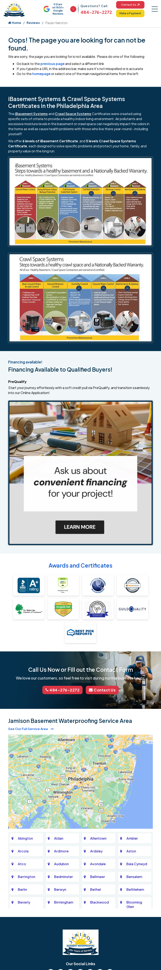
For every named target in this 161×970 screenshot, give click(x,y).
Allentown (98, 838)
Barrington (26, 876)
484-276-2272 (96, 12)
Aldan (58, 838)
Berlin (22, 889)
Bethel (95, 889)
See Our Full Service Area (31, 729)
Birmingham (63, 902)
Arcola (23, 851)
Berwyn (60, 889)
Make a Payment (130, 13)
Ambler (132, 838)
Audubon (61, 864)
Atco (22, 864)
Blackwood (99, 902)
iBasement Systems (31, 114)
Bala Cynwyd (136, 864)
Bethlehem (135, 889)
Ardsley (96, 851)
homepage (41, 73)
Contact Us (130, 4)
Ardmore (61, 851)
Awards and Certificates (80, 565)
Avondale (98, 864)
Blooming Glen (134, 904)
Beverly (24, 902)
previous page (52, 63)
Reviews (33, 23)
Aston (131, 851)
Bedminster (63, 876)
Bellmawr (97, 876)
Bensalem (134, 876)
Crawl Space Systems (73, 114)
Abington (25, 838)
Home (14, 23)
